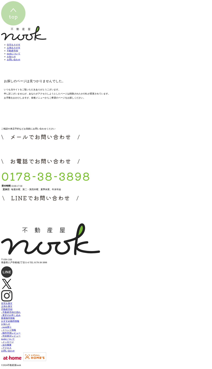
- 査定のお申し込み (11, 315)
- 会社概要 (6, 345)
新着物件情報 (8, 318)
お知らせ (5, 324)
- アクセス (6, 348)
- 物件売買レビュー (11, 333)
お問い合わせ (8, 351)
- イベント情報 (8, 330)
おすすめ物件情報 (10, 321)
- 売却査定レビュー (11, 336)
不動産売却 (6, 309)
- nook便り (6, 327)
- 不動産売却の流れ (11, 312)
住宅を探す (6, 303)
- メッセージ (7, 342)
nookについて (8, 339)
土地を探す (6, 306)
